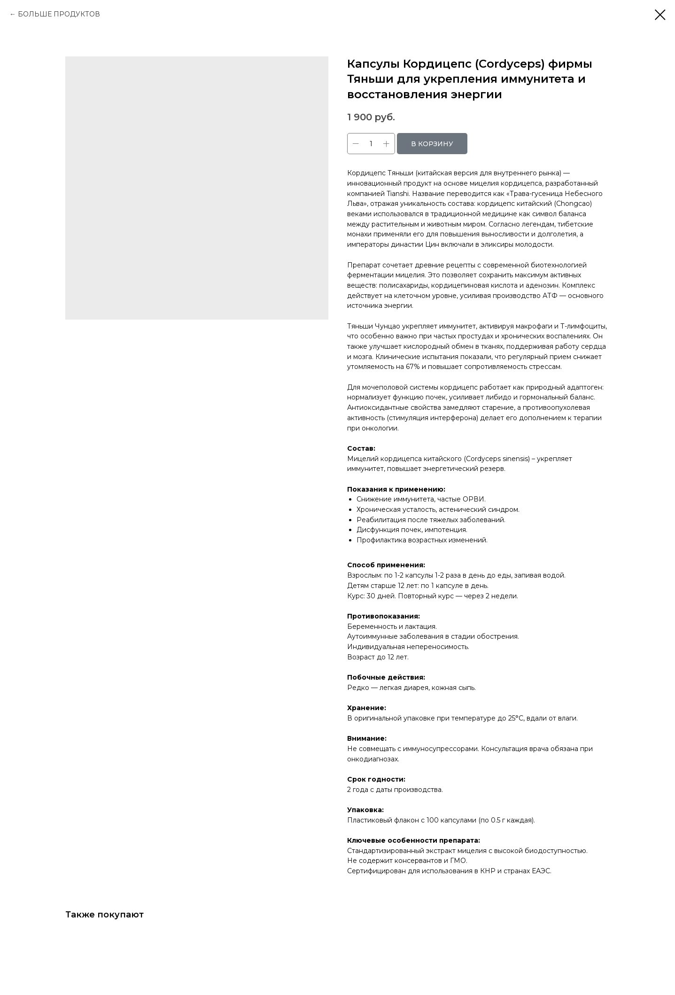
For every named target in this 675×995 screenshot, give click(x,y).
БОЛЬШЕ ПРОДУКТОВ (59, 14)
